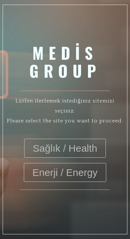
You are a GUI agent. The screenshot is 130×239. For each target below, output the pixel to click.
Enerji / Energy (65, 172)
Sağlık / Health (65, 148)
